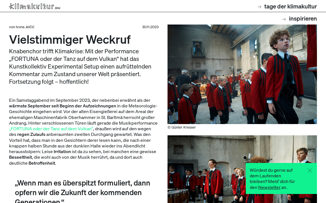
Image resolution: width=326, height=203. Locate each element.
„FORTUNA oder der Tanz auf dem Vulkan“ (51, 128)
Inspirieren (299, 18)
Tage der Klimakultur (287, 6)
